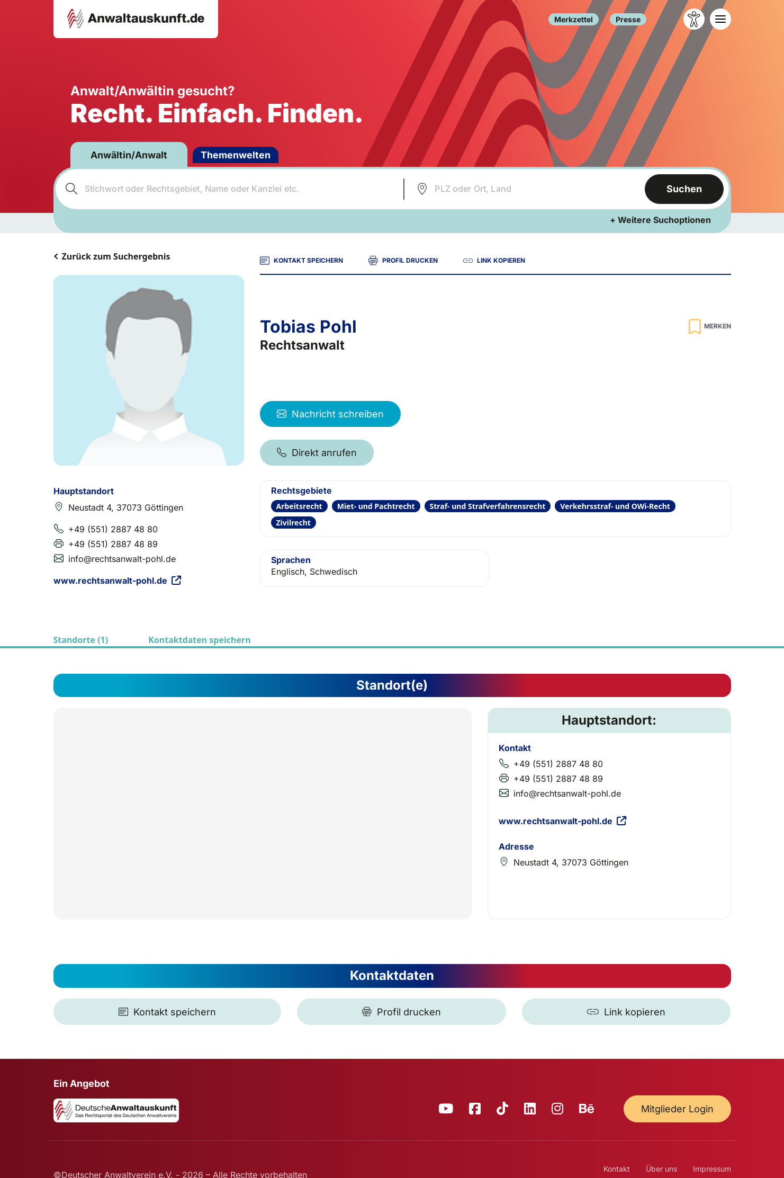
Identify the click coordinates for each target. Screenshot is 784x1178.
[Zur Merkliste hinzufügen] (708, 326)
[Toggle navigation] (720, 19)
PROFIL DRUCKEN (403, 260)
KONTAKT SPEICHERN (301, 260)
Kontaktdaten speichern (199, 640)
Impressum (712, 1168)
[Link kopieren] (626, 1011)
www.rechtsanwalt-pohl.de (117, 580)
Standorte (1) (81, 640)
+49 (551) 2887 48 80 (113, 529)
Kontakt (616, 1168)
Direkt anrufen (317, 452)
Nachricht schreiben (330, 414)
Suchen (684, 188)
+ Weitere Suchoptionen (660, 220)
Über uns (661, 1168)
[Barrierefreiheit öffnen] (694, 19)
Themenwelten (238, 154)
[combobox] (228, 189)
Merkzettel (573, 19)
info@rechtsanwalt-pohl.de (122, 559)
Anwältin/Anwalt (130, 154)
